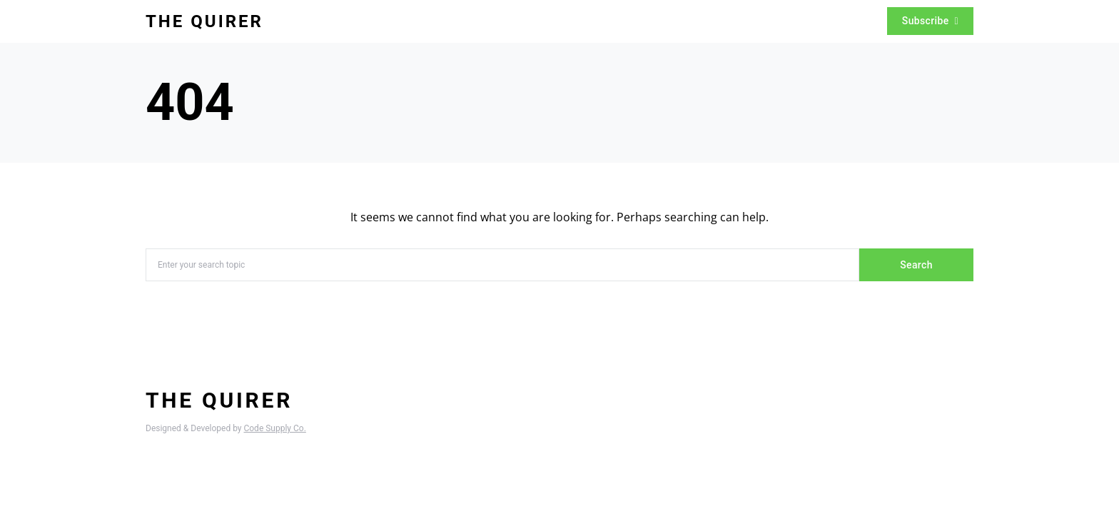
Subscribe (930, 20)
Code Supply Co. (274, 428)
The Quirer (204, 21)
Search (916, 265)
